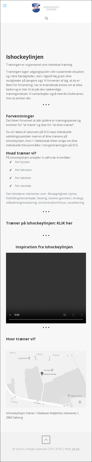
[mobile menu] (5, 5)
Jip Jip (75, 449)
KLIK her (65, 223)
